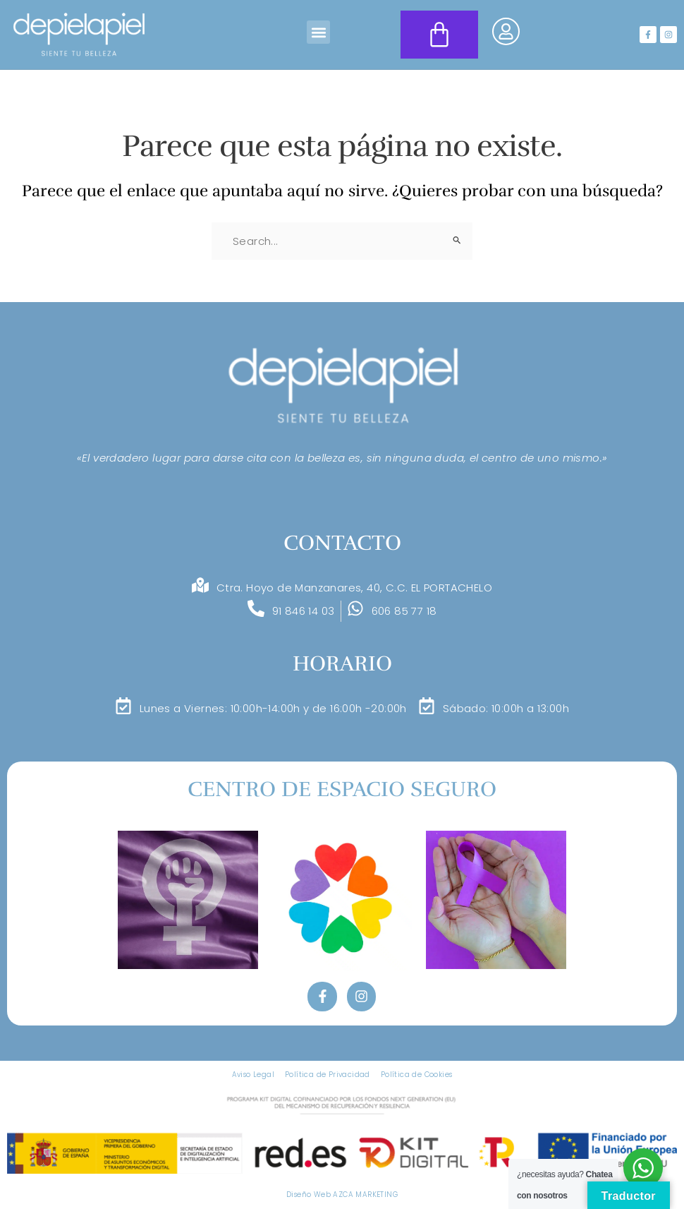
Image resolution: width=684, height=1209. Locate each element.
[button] (318, 32)
